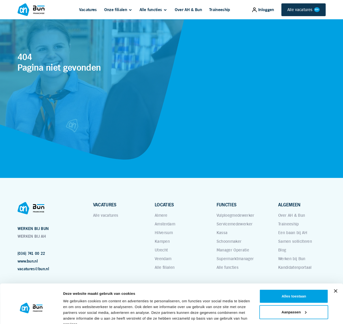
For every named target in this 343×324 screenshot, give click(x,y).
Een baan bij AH (292, 232)
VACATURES (104, 204)
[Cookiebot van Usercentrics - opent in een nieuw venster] (31, 314)
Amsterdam (165, 224)
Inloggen (263, 9)
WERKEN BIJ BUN (33, 228)
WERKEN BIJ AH (32, 236)
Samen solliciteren (295, 241)
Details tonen (74, 314)
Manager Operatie (233, 250)
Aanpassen (294, 289)
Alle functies (151, 9)
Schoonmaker (229, 241)
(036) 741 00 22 (31, 253)
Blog (282, 250)
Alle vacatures (303, 9)
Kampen (162, 241)
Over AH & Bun (188, 9)
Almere (161, 215)
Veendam (163, 258)
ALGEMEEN (289, 204)
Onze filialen (115, 9)
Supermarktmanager (235, 258)
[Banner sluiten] (335, 268)
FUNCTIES (227, 204)
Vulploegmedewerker (235, 215)
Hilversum (164, 232)
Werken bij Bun (291, 258)
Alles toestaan (294, 273)
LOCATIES (164, 204)
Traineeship (219, 9)
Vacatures (88, 9)
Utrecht (161, 250)
